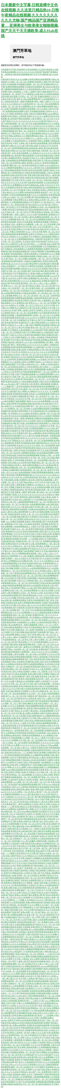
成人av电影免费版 (36, 929)
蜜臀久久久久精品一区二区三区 (28, 620)
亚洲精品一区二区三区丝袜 (18, 409)
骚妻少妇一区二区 (16, 165)
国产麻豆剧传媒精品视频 (15, 251)
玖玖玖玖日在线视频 (19, 416)
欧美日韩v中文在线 (40, 404)
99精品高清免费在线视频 (35, 173)
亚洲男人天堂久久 (34, 163)
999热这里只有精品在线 (35, 178)
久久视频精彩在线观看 (40, 755)
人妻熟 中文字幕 (37, 527)
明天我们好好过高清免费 (31, 170)
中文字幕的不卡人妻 (37, 202)
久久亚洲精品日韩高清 (13, 187)
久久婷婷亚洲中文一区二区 (32, 104)
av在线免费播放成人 (21, 527)
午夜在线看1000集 (11, 480)
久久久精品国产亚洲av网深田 (43, 330)
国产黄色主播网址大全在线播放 (45, 1052)
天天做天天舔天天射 (31, 242)
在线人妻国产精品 (12, 856)
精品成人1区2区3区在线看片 (34, 760)
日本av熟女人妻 (23, 605)
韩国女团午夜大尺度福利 (27, 517)
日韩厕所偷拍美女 (16, 490)
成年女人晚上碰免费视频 (27, 99)
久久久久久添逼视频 (17, 944)
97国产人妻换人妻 (20, 143)
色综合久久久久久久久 (26, 445)
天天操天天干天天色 (47, 146)
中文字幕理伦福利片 (34, 332)
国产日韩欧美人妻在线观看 (12, 249)
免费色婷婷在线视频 (42, 721)
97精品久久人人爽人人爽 (17, 325)
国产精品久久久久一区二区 (43, 925)
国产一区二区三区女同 (48, 792)
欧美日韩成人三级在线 (16, 116)
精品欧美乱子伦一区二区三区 (25, 1084)
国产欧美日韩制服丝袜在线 (26, 819)
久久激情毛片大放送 (13, 762)
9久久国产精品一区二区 (11, 259)
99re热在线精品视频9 (44, 453)
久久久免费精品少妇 (19, 303)
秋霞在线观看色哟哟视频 (21, 347)
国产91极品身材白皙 (45, 92)
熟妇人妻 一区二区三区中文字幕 (20, 212)
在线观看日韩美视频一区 (29, 109)
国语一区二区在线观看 (45, 288)
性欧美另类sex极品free (34, 843)
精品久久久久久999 (44, 448)
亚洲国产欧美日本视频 (36, 753)
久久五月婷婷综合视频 (40, 487)
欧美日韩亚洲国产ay (42, 423)
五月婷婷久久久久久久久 (29, 352)
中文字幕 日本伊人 (18, 180)
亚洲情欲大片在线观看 (36, 733)
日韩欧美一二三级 (44, 954)
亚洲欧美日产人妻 (26, 323)
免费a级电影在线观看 (18, 509)
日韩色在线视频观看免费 (20, 195)
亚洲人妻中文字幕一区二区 (24, 848)
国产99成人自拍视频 (25, 423)
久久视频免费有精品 (30, 136)
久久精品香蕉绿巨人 (19, 141)
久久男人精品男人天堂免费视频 (18, 1077)
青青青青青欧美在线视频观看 (43, 386)
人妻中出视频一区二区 (42, 640)
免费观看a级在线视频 (14, 111)
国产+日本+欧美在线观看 (17, 153)
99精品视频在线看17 (13, 760)
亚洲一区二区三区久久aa (48, 644)
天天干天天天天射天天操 (44, 482)
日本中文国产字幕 (12, 1003)
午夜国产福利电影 (20, 871)
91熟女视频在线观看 (44, 106)
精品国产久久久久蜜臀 (29, 905)
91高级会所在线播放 (33, 87)
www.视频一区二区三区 (22, 782)
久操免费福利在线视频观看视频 (18, 160)
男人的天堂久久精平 (13, 278)
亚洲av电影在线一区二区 (25, 954)
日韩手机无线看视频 (43, 480)
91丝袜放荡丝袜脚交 (12, 246)
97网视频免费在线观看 (26, 554)
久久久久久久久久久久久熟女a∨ (45, 475)
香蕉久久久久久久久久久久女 (32, 438)
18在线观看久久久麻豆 (26, 622)
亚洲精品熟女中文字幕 (14, 544)
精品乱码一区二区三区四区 (15, 716)
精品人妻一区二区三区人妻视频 (45, 1040)
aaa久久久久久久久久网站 (37, 345)
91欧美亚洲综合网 (24, 922)
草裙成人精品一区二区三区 (47, 256)
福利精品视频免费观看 (14, 659)
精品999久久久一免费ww (37, 364)
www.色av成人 (9, 384)
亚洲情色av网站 (19, 163)
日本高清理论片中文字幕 (21, 227)
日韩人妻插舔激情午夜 (49, 937)
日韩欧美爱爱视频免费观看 (42, 472)
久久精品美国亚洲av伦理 (35, 89)
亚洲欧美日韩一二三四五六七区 (31, 1001)
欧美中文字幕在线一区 (28, 799)
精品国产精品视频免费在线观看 (24, 785)
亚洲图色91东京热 (26, 480)
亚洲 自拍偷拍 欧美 (30, 563)
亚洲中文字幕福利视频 (24, 1060)
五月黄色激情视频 (18, 885)
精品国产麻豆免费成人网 (31, 895)
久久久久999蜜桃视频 (10, 824)
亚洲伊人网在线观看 (41, 384)
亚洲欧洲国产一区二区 (24, 890)
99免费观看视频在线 (23, 475)
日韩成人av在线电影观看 (39, 394)
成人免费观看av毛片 (27, 106)
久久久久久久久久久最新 (19, 138)
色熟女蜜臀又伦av (20, 200)
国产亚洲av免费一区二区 (27, 912)
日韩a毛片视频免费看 (37, 114)
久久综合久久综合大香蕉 (42, 775)
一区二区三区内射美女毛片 (22, 571)
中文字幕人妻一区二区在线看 (31, 740)
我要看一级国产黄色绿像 (25, 492)
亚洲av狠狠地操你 (34, 716)
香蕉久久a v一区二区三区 (14, 286)
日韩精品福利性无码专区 (41, 750)
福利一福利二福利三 (42, 101)
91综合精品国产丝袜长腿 (48, 264)
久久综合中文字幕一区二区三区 (28, 399)
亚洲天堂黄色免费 (50, 261)
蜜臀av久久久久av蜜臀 (16, 767)
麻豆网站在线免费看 (28, 129)
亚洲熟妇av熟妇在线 (49, 340)
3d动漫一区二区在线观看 (15, 971)
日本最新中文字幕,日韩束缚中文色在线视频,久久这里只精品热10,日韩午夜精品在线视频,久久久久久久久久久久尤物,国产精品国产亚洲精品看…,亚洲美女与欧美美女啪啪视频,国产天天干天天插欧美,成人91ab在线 (30, 20)
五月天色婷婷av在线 (42, 726)
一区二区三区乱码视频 (49, 1079)
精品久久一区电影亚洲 (14, 730)
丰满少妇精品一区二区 (47, 517)
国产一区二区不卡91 (25, 610)
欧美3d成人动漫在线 (28, 802)
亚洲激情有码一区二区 (44, 888)
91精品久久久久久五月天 (30, 269)
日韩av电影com (13, 463)
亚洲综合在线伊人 (18, 367)
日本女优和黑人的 (34, 367)
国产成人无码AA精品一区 (47, 821)
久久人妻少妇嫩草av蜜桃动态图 (32, 556)
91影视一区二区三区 (40, 315)
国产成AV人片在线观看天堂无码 (38, 816)
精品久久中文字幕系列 (14, 433)
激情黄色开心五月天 (13, 531)
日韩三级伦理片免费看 (41, 831)
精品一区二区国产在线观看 (31, 630)
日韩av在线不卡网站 (12, 772)
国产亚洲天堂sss (16, 536)
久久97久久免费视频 (21, 613)
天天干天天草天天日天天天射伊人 (41, 126)
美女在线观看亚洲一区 (22, 617)
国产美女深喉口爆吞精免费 (25, 1047)
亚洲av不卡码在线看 (15, 460)
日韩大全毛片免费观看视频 (34, 369)
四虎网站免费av (46, 1018)
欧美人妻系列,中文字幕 (45, 308)
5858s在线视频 (50, 104)
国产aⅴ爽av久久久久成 (14, 146)
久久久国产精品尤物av (24, 482)
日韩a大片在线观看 (24, 222)
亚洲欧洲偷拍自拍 (20, 836)
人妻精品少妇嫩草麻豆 (32, 261)
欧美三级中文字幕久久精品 (45, 804)
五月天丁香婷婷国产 (35, 1074)
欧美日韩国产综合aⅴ (37, 583)
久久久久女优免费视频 (49, 352)
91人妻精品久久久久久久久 (40, 153)
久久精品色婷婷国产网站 (46, 622)
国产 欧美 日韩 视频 (30, 676)
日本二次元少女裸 (39, 227)
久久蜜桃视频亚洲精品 (19, 202)
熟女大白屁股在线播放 (49, 94)
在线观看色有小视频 (25, 809)
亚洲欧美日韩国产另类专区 (16, 880)
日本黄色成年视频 (28, 463)
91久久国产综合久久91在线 (24, 893)
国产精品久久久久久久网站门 (17, 861)
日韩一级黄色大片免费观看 (22, 224)
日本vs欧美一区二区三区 (29, 389)
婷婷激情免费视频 (14, 586)
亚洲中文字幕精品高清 (13, 873)
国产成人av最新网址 (42, 300)
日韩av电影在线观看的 (32, 187)
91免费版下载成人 (34, 362)
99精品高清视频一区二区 (33, 293)
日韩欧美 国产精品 (22, 487)
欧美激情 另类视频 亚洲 (46, 266)
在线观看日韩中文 (36, 880)
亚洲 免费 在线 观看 (9, 97)
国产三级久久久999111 (14, 335)
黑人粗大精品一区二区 (46, 278)
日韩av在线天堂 (43, 718)
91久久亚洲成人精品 (17, 362)
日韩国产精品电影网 (50, 603)
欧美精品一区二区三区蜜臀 (20, 1070)
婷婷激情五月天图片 (46, 131)
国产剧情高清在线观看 (26, 993)
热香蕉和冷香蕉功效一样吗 (37, 952)
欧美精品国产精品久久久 (41, 667)
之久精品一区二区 (12, 743)
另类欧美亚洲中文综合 (16, 514)
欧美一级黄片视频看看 (24, 101)
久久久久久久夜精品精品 (30, 281)
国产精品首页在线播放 (36, 961)
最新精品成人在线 (8, 875)
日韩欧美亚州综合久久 (14, 966)
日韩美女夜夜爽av (30, 254)
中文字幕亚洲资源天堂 (38, 411)
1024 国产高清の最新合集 (29, 151)
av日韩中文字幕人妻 (31, 873)
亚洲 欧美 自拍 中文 (37, 699)
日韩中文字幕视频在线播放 (47, 421)
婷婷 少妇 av (26, 1038)
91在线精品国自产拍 (12, 917)
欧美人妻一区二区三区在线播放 (24, 313)
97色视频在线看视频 (13, 369)
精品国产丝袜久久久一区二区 (16, 529)
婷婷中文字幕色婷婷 (47, 539)
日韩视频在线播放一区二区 (20, 1052)
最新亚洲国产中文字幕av (15, 364)
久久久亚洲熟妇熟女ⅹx (48, 1003)
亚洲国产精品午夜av (50, 269)
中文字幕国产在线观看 (43, 1067)
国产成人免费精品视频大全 (15, 915)
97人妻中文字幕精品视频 (39, 512)
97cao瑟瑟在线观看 (17, 902)
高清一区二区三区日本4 (35, 878)
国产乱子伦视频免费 (51, 627)
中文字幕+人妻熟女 (21, 959)
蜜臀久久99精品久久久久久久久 (35, 391)
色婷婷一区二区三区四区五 (28, 875)
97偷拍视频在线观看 (27, 256)
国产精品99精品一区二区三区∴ (33, 379)
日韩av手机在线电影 (31, 762)
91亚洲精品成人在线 (43, 500)
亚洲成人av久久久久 (50, 620)
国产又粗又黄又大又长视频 (24, 846)
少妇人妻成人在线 (48, 497)
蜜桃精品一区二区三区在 (41, 1008)
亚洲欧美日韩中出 (41, 984)
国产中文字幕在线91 (46, 320)
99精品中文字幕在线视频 (11, 738)
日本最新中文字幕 (18, 126)
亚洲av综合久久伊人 (32, 519)
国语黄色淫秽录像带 (35, 357)
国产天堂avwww (44, 785)
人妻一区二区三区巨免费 (45, 224)
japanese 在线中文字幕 (10, 1020)
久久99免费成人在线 (30, 94)
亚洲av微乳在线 (34, 674)
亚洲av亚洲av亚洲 (18, 350)
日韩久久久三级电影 (25, 581)
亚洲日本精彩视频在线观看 (20, 657)
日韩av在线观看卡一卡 (10, 266)
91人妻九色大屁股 (22, 328)
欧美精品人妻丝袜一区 (44, 212)
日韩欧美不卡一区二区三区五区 (24, 728)
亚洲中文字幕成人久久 (38, 234)
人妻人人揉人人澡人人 (46, 554)
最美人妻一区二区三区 (26, 219)
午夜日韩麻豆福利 (39, 765)
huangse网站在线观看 (14, 770)
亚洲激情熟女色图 (8, 423)
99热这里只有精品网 (42, 608)
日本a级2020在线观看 (27, 450)
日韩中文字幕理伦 (27, 266)
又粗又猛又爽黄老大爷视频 (16, 691)
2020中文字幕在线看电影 (23, 1028)
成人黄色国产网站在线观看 (18, 119)
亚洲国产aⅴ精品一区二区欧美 (35, 671)
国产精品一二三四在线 (36, 244)
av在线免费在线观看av (13, 293)
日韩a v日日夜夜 (25, 524)
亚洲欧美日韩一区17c (30, 561)
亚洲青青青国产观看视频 (46, 846)
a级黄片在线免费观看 (29, 974)
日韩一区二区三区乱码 (26, 377)
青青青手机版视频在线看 (21, 404)
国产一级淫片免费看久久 (23, 804)
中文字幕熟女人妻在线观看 (40, 237)
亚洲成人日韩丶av (47, 455)
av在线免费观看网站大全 (11, 563)
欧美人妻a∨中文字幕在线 (42, 573)
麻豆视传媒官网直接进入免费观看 (15, 652)
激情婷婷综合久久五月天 (46, 443)
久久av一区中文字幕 (33, 232)
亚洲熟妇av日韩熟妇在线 (42, 617)
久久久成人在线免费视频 (34, 342)
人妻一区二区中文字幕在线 (48, 259)
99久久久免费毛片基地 (14, 178)
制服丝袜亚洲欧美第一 (28, 644)
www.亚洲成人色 (43, 359)
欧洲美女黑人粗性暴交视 (21, 831)
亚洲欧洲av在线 (31, 662)
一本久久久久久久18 (38, 652)
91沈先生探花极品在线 (43, 156)
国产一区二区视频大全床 (42, 922)
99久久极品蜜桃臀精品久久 (40, 124)
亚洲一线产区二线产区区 (46, 848)
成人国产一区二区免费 (38, 1072)
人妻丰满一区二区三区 (29, 355)
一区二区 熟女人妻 (24, 640)
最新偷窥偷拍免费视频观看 (16, 234)
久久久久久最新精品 (39, 195)
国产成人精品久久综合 (10, 355)
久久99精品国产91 (39, 347)
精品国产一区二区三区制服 (28, 937)
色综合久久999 (37, 593)
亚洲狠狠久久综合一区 (38, 207)
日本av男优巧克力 (34, 944)
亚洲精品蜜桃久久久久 (47, 97)
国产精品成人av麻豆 (37, 757)
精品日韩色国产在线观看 (35, 632)
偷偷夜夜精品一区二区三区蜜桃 (24, 777)
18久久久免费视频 (45, 1057)
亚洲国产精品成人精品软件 (12, 342)
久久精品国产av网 (16, 843)
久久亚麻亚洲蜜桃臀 (44, 374)
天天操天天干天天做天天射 (43, 1038)
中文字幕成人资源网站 (50, 873)
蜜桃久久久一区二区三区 (23, 296)
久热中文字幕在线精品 (32, 627)
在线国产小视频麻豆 (33, 858)
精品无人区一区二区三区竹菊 (29, 576)
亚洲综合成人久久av (9, 264)
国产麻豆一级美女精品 (16, 345)
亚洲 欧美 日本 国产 (47, 676)
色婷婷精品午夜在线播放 (39, 787)
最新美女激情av (48, 588)
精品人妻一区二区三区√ (46, 463)
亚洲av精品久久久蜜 (23, 807)
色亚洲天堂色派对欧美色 (35, 431)
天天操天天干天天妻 (42, 890)
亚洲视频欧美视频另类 (45, 219)
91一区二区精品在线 (15, 205)
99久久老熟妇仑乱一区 (16, 546)
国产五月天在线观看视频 (31, 246)
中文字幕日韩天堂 (34, 558)
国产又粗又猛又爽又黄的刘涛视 (41, 271)
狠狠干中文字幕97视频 (10, 630)
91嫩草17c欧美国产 (42, 681)
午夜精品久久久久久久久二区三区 (19, 797)
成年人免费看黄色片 (23, 765)
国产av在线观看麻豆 (46, 99)
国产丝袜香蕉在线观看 (33, 183)
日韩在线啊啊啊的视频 (34, 706)
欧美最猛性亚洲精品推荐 (12, 261)
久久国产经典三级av (46, 799)
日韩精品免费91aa (34, 350)
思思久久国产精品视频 (18, 929)
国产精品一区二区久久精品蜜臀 (17, 1045)
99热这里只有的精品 (15, 210)
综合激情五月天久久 (46, 812)
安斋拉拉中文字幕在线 (47, 129)
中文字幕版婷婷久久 (51, 246)
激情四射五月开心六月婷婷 (40, 416)
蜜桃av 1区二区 (15, 669)
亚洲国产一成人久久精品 (15, 558)
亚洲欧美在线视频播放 (43, 418)
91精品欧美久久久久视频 (49, 254)
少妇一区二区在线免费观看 (30, 468)
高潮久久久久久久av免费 (37, 116)
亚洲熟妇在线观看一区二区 (45, 217)
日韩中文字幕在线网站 (32, 536)
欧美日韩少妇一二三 (17, 753)
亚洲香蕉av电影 (21, 114)
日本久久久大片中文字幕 (44, 305)
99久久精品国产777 (26, 500)
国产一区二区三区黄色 (26, 288)
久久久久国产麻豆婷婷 (27, 264)
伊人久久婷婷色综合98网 (19, 406)
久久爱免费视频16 (18, 986)
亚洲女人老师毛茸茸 (48, 190)
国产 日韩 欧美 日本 (24, 384)
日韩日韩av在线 (31, 146)
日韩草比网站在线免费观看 (39, 79)
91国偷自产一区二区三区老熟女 (20, 984)
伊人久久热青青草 (8, 359)
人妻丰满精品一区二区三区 (42, 119)
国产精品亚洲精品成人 (40, 197)
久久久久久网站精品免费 (41, 613)
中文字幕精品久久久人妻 (17, 441)
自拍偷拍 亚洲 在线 (13, 603)
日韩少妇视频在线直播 (40, 276)
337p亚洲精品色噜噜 (9, 256)
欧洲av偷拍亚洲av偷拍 (33, 148)
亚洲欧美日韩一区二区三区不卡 (29, 541)
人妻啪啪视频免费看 (23, 315)
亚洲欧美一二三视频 (15, 900)
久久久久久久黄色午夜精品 (42, 605)
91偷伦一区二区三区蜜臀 (20, 197)
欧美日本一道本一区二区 (46, 679)
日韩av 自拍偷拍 (14, 92)
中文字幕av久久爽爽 (11, 745)
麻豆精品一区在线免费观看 (42, 711)
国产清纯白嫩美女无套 (28, 703)
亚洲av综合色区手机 (18, 175)
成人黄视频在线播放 (17, 600)
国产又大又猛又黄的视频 (47, 450)
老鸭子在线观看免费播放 (33, 664)
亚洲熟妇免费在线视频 (26, 359)
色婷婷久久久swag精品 (18, 237)
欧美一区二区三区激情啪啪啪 (29, 133)
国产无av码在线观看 (26, 1082)
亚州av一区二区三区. (19, 583)
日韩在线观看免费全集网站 (47, 377)
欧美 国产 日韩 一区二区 (48, 1020)
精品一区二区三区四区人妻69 (21, 217)
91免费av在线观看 (28, 259)
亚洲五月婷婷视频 (28, 578)
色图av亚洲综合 (14, 136)
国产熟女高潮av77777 (23, 642)
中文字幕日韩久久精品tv (41, 898)
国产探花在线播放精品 (34, 210)
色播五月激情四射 (17, 232)
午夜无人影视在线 (39, 657)
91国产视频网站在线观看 (39, 325)
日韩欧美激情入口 (41, 323)
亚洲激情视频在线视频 (14, 87)
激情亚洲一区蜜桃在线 (50, 436)
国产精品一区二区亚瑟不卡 (26, 131)
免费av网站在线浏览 (34, 902)
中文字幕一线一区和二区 (39, 458)
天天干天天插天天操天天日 (45, 809)
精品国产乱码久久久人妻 (33, 158)
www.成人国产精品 (34, 588)
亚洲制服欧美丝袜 (51, 929)
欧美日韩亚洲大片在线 (34, 165)
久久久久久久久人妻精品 (35, 426)
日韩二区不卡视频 (48, 917)
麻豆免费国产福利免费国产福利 (18, 401)
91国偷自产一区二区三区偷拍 (17, 667)
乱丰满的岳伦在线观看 (10, 438)
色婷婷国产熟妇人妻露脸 (39, 141)
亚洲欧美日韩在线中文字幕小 (27, 1079)
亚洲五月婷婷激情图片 (36, 600)
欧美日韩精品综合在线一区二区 (40, 971)
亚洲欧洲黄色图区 (43, 993)
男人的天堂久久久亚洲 (10, 379)
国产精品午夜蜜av (12, 895)
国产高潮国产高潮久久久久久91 (14, 495)
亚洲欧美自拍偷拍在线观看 (37, 981)
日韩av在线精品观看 (35, 767)
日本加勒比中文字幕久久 (27, 320)
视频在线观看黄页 (32, 966)
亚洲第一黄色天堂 (39, 780)
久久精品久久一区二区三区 (45, 485)
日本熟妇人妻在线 (51, 789)
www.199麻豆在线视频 (14, 522)
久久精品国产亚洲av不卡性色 (19, 780)
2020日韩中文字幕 (51, 593)
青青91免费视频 (29, 278)
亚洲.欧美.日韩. (48, 586)
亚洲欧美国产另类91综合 (48, 649)
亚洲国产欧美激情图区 (13, 254)
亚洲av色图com (11, 151)
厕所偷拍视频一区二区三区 (16, 124)
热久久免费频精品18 (15, 185)
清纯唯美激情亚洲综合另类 (36, 1030)
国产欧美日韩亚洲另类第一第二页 (21, 283)
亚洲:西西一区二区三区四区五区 (38, 868)
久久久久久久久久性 (25, 1006)
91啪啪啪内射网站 (27, 453)
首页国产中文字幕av (12, 340)
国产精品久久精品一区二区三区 (38, 286)
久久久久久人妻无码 (31, 168)
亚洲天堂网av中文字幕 (20, 229)
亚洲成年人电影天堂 (42, 82)
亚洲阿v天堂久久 (42, 814)
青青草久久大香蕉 (48, 976)
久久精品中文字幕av (35, 885)
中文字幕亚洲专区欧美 (47, 313)
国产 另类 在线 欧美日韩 (35, 659)
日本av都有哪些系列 (33, 826)
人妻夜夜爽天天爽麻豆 (24, 485)
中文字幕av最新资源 (48, 551)
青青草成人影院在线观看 (29, 497)
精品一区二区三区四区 (22, 615)
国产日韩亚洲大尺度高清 (23, 608)
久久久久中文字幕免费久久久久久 (31, 1065)
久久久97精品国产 (45, 1055)
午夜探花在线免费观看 (38, 143)
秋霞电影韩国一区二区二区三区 (33, 470)
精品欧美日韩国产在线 (24, 300)
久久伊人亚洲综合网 (47, 465)
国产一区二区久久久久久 (41, 406)
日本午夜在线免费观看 (49, 389)
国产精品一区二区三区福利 (48, 492)
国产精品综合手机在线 (30, 340)
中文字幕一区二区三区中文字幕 (20, 684)
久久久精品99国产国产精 (30, 701)
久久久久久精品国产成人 (11, 391)
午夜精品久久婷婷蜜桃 (24, 681)
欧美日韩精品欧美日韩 (28, 686)
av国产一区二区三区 (41, 782)
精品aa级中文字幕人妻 (34, 507)
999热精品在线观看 (32, 192)
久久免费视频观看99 (47, 998)
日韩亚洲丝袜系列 (40, 298)
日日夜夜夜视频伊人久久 (39, 428)
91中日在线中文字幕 (21, 276)
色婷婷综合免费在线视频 (40, 991)
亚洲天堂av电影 (37, 229)
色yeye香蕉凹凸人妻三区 (16, 244)
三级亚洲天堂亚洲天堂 (43, 239)
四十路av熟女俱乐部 (50, 350)
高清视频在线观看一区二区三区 (30, 84)
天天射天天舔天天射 (43, 534)
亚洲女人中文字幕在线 (18, 207)
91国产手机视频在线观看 (34, 111)
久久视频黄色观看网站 (13, 168)
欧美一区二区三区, (35, 180)
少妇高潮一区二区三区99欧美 (13, 190)
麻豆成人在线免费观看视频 (33, 504)
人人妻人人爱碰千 (29, 92)
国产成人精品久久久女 (34, 205)
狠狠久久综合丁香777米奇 (25, 635)
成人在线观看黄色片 (51, 187)
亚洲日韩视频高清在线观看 (18, 750)
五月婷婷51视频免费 (17, 396)
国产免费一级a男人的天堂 (24, 310)
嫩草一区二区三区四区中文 (24, 964)
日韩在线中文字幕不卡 (25, 814)
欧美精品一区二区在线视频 (36, 460)
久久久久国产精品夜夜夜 (37, 215)
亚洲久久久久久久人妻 (14, 507)
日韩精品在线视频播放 (30, 735)
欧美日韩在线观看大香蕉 (35, 335)
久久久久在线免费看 (50, 1062)
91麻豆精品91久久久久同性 (28, 1018)
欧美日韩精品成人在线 (34, 185)
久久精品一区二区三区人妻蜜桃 (20, 82)
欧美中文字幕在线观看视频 (26, 372)
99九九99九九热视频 (21, 898)
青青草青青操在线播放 (43, 932)
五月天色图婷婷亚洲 (25, 726)
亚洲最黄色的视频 (20, 394)
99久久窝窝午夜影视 (38, 959)
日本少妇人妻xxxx (8, 1065)
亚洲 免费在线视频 (30, 465)
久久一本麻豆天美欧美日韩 (36, 748)
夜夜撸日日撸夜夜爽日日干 (15, 883)
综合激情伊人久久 (32, 988)
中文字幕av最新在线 (15, 826)
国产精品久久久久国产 (20, 711)
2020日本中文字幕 (8, 605)
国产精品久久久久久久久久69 (40, 549)
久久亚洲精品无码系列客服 (15, 733)
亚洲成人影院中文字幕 (26, 821)
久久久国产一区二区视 (36, 694)
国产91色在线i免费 (50, 522)
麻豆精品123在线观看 (32, 586)
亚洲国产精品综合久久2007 (15, 357)
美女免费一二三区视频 (28, 539)
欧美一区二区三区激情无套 (45, 502)
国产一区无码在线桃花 (20, 386)
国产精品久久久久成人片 (45, 979)
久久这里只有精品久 (19, 1072)
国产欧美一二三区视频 (43, 1015)
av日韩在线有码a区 (30, 477)
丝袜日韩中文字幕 (39, 160)
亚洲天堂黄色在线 (20, 458)
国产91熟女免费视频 (35, 251)
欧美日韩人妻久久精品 (13, 671)
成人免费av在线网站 (30, 713)
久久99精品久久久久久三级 (36, 900)
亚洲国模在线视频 (40, 222)
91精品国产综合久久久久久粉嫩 (14, 79)
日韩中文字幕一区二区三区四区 (14, 271)
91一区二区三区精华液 (10, 841)
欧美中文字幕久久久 (19, 942)
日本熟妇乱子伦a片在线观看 (32, 291)
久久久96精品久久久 (29, 856)
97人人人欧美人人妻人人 (41, 138)
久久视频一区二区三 (25, 305)
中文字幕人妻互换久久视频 (38, 546)
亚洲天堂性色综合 (16, 1030)
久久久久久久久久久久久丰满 (31, 121)
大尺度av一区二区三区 (27, 97)
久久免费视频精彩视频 (46, 1047)
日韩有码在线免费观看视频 (28, 455)
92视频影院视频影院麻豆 (14, 89)
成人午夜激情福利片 (15, 173)
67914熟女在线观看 (19, 549)
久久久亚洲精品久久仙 (49, 561)
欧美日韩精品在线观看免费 (31, 1023)
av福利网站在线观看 (9, 907)
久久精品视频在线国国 (40, 409)
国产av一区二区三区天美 (15, 696)
